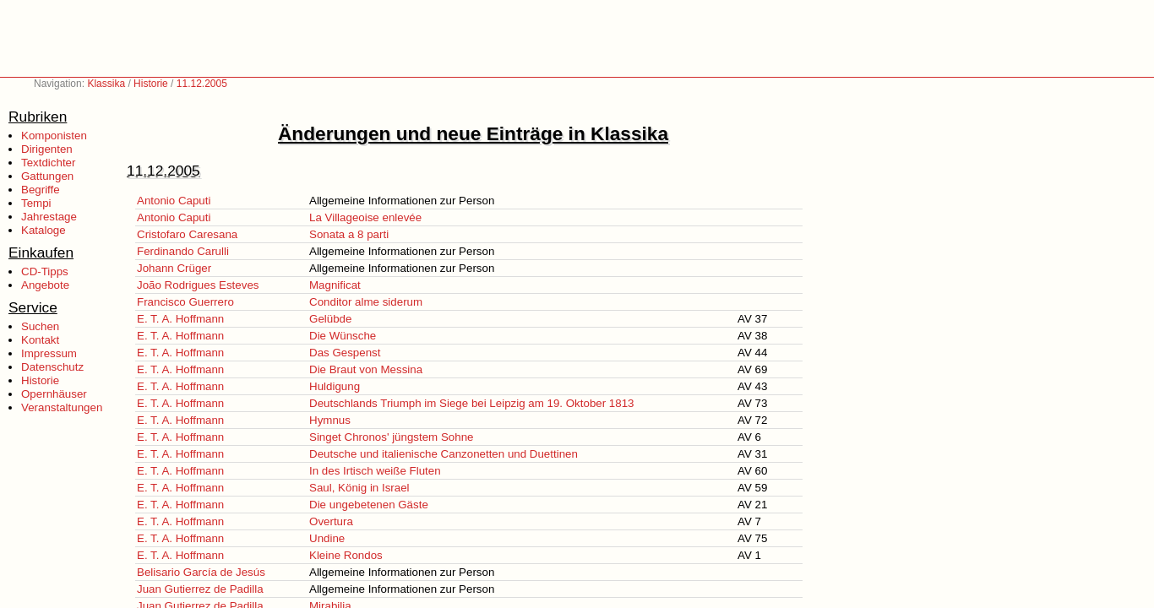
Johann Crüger (174, 268)
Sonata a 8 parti (349, 234)
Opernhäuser (54, 394)
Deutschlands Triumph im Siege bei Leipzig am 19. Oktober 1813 (471, 403)
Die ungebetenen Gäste (368, 504)
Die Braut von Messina (365, 369)
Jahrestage (49, 216)
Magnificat (335, 285)
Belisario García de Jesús (201, 572)
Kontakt (40, 340)
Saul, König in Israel (359, 487)
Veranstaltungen (61, 407)
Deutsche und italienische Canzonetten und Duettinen (443, 454)
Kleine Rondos (346, 555)
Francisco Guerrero (185, 302)
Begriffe (40, 189)
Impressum (49, 353)
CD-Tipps (44, 271)
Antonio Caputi (173, 200)
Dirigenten (47, 149)
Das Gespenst (344, 352)
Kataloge (43, 230)
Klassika (106, 84)
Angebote (45, 285)
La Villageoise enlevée (365, 217)
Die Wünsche (342, 335)
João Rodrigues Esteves (198, 285)
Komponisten (54, 135)
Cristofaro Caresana (187, 234)
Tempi (36, 203)
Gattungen (47, 176)
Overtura (331, 521)
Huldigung (334, 386)
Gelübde (330, 318)
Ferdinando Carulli (183, 251)
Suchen (40, 326)
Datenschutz (52, 367)
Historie (150, 84)
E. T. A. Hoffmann (180, 318)
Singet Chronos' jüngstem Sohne (391, 437)
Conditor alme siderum (365, 302)
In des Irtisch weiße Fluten (375, 470)
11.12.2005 (202, 84)
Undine (327, 538)
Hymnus (330, 420)
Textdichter (48, 162)
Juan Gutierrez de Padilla (200, 589)
